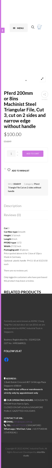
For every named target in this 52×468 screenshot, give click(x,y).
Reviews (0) (12, 215)
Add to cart (32, 153)
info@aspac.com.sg (23, 421)
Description (12, 205)
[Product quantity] (11, 154)
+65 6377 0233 (19, 425)
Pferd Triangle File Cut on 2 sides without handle (24, 187)
